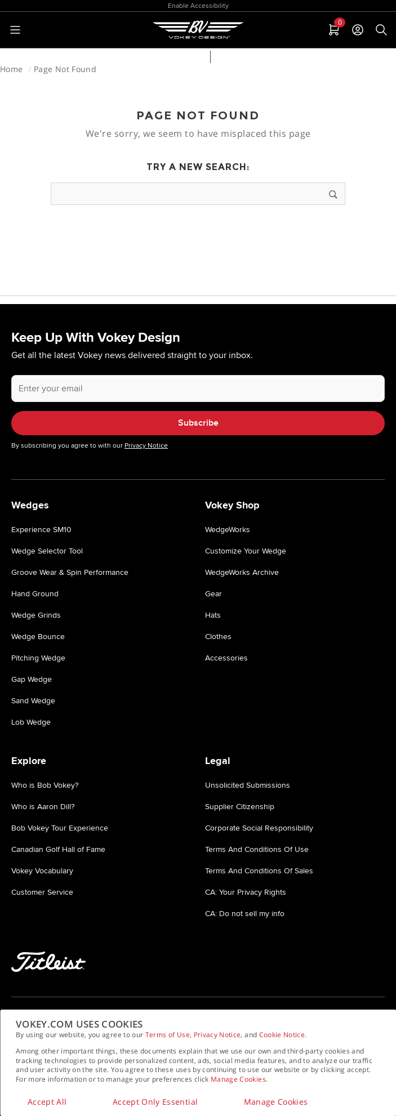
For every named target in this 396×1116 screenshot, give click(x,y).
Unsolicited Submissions (247, 785)
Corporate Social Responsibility (259, 828)
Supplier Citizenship (239, 806)
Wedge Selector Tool (161, 58)
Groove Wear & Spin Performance (69, 572)
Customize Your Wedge (245, 551)
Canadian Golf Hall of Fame (58, 849)
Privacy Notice (217, 1034)
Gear (213, 594)
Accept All (47, 1101)
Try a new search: (198, 167)
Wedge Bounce (38, 636)
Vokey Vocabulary (42, 871)
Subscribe (198, 423)
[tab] (333, 30)
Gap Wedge (31, 679)
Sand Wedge (33, 701)
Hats (213, 615)
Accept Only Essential (155, 1101)
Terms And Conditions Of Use (257, 849)
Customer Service (42, 892)
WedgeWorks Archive (242, 572)
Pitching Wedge (38, 658)
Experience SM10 (41, 529)
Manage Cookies (238, 1079)
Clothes (218, 636)
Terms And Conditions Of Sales (259, 871)
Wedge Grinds (36, 615)
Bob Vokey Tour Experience (59, 828)
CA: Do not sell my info (244, 913)
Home (12, 69)
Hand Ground (35, 594)
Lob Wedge (31, 722)
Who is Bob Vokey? (44, 785)
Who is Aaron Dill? (42, 806)
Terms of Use (167, 1034)
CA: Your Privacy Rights (245, 892)
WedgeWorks (227, 529)
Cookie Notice (282, 1034)
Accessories (226, 658)
